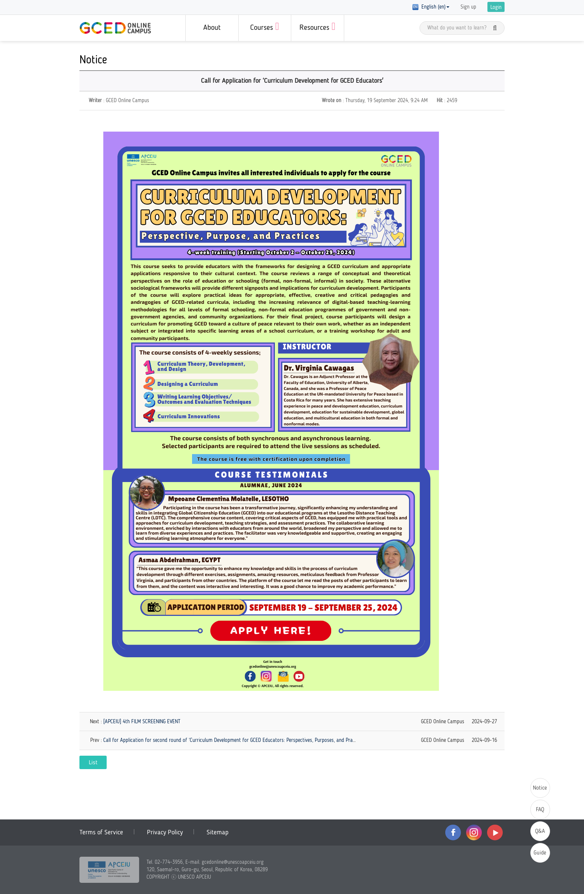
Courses (264, 26)
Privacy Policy (165, 832)
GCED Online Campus (115, 28)
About (211, 28)
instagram (474, 832)
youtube (495, 832)
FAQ (540, 810)
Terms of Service (101, 832)
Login (496, 7)
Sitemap (218, 832)
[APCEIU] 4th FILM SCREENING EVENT (141, 721)
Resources (317, 26)
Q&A (540, 831)
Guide (540, 853)
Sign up (468, 7)
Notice (540, 788)
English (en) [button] (430, 7)
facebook (453, 832)
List (93, 763)
